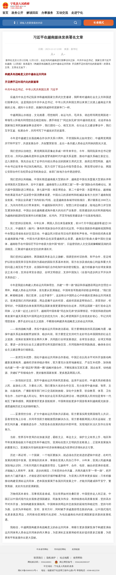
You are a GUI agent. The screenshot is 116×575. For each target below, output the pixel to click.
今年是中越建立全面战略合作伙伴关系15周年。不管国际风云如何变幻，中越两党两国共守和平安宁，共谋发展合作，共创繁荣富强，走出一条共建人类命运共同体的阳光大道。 (58, 141)
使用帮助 (77, 558)
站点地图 (64, 558)
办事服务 (47, 12)
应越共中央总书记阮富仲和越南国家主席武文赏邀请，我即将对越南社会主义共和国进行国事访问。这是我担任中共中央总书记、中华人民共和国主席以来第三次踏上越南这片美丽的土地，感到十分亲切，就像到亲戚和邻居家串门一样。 (58, 102)
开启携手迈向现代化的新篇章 (22, 81)
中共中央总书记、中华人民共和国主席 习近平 (31, 89)
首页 (5, 12)
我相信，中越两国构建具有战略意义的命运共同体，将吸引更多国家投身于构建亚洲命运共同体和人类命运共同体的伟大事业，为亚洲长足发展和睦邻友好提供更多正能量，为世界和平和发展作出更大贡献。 (58, 532)
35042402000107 (82, 562)
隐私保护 (51, 558)
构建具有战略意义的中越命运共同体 (25, 74)
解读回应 (32, 12)
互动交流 (62, 12)
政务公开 (17, 12)
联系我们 (38, 558)
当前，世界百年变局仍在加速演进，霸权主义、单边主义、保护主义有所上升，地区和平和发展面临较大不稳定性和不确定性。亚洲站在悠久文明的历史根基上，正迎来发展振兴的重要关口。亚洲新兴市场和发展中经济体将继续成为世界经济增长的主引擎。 (58, 442)
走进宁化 (77, 12)
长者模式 (98, 22)
